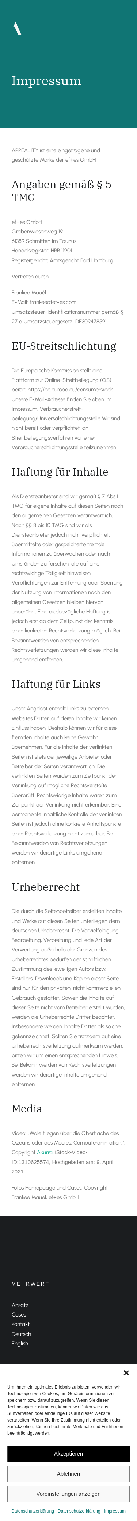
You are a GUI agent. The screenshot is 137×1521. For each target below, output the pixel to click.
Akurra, (46, 1152)
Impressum (115, 1511)
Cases (19, 1314)
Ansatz (20, 1305)
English (20, 1343)
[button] (126, 1373)
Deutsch (21, 1334)
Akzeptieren (68, 1453)
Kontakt (21, 1324)
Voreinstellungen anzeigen (69, 1494)
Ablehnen (68, 1474)
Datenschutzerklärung (32, 1511)
